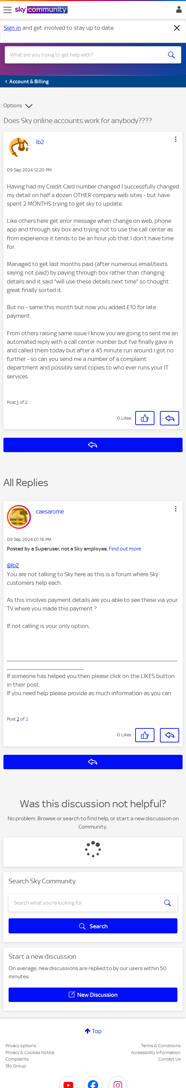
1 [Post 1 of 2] (18, 402)
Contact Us (169, 1059)
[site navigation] (7, 10)
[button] (175, 139)
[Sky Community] (42, 10)
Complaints (16, 1059)
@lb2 (13, 565)
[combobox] (84, 54)
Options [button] (12, 105)
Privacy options (20, 1045)
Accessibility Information (156, 1052)
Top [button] (97, 1031)
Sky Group (15, 1065)
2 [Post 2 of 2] (18, 719)
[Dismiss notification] (177, 28)
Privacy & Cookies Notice (29, 1052)
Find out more (125, 549)
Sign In (178, 11)
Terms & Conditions (161, 1045)
